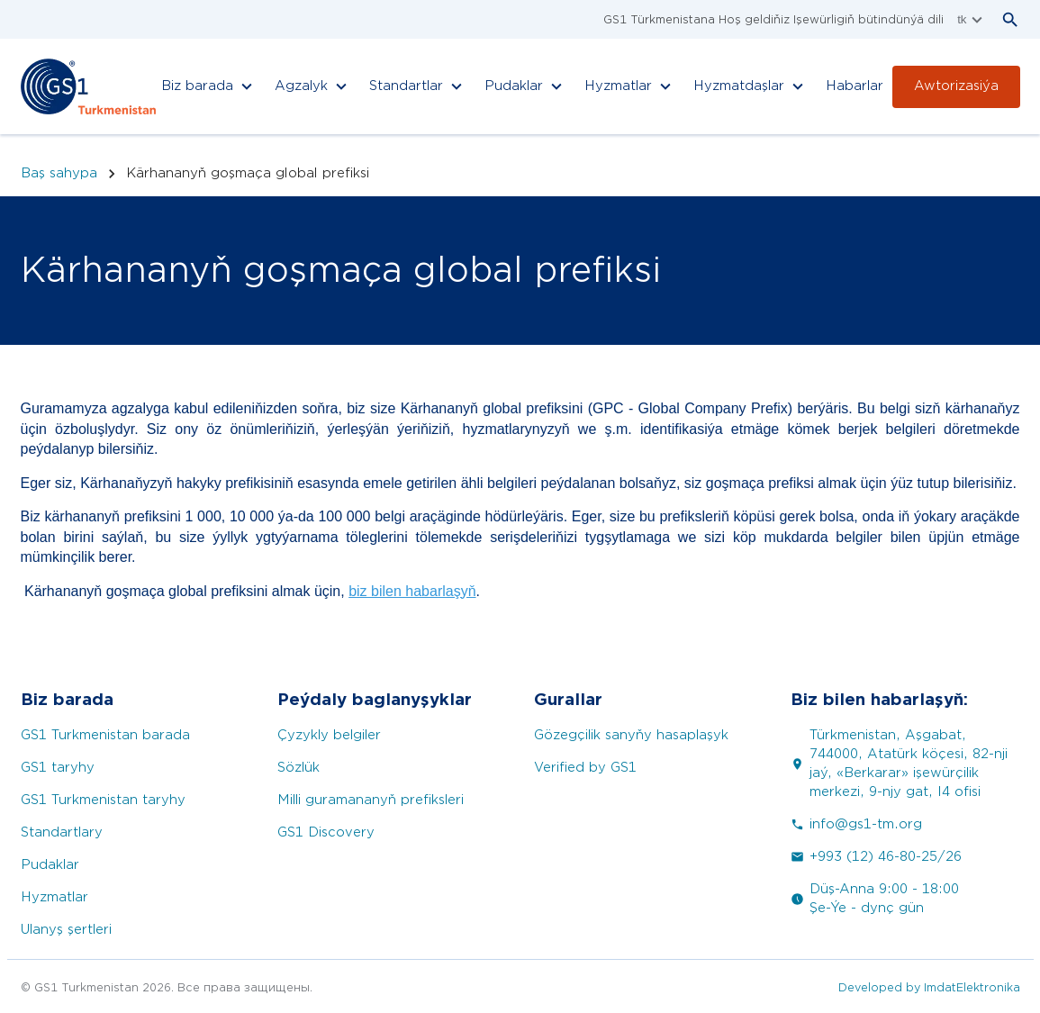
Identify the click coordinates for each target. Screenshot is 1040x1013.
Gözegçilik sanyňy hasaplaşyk (631, 735)
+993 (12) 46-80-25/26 (876, 856)
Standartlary (62, 832)
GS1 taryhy (58, 767)
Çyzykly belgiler (329, 735)
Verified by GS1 (585, 767)
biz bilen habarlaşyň (411, 591)
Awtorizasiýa (956, 86)
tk (971, 20)
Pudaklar (50, 865)
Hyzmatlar (54, 897)
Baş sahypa (59, 173)
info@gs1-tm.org (856, 824)
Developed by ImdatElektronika (929, 987)
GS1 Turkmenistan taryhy (103, 800)
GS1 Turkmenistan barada (105, 735)
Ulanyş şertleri (66, 929)
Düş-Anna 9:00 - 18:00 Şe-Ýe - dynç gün (875, 899)
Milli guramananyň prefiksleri (370, 800)
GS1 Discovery (326, 832)
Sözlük (298, 767)
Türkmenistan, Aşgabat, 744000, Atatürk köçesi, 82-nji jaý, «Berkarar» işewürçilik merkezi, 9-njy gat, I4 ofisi (899, 764)
